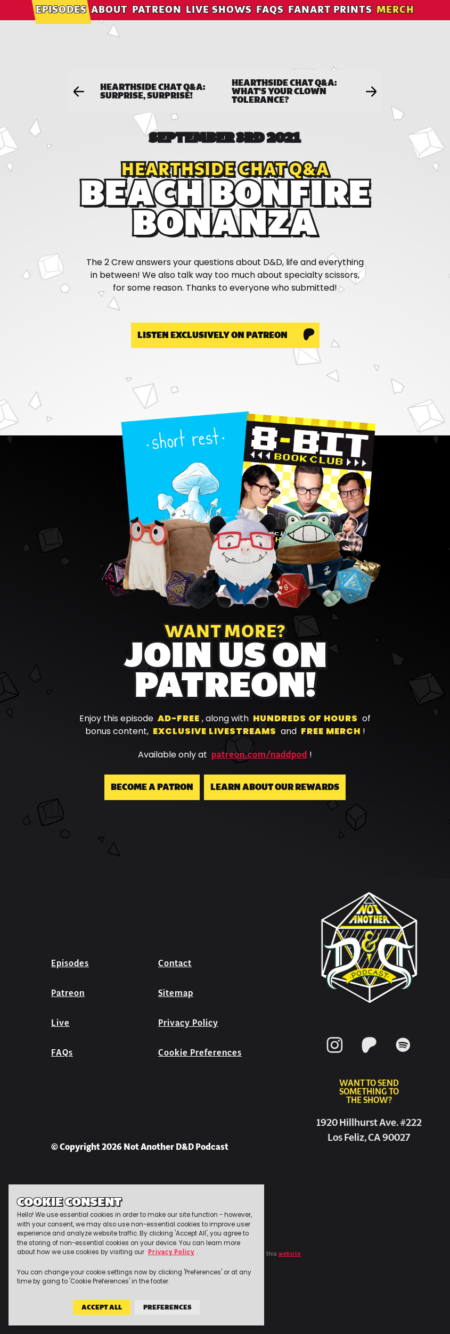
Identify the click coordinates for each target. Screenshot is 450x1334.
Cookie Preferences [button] (200, 1053)
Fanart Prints (330, 24)
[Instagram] (335, 1055)
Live (60, 1023)
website (290, 1254)
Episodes (61, 24)
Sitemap (175, 993)
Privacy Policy (188, 1023)
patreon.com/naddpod (259, 755)
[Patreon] (369, 1055)
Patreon (157, 24)
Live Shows (219, 24)
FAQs (270, 24)
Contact (175, 963)
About (109, 24)
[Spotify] (403, 1055)
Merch (395, 24)
